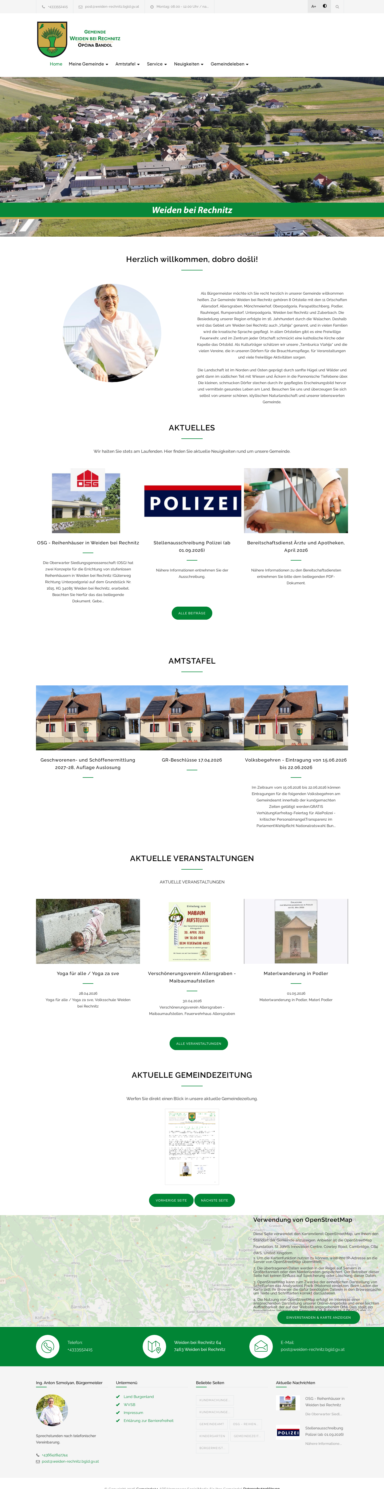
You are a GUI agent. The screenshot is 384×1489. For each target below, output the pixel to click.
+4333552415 (58, 7)
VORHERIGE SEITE (171, 1189)
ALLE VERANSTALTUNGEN (198, 1033)
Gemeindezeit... (247, 1425)
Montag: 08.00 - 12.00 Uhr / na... (183, 7)
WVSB (129, 1393)
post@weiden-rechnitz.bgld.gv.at (112, 7)
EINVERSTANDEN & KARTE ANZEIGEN (318, 1306)
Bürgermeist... (212, 1437)
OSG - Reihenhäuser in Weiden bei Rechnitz (88, 531)
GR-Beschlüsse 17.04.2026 (192, 749)
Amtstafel (213, 39)
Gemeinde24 (147, 1478)
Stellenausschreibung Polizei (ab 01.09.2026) (324, 1420)
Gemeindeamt (211, 1413)
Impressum (133, 1401)
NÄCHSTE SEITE (214, 1189)
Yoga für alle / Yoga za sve (88, 962)
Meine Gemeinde (174, 39)
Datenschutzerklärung (261, 1478)
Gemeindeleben (315, 39)
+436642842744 (55, 1444)
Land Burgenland (139, 1385)
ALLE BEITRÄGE (192, 602)
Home (141, 39)
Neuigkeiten (274, 39)
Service (242, 39)
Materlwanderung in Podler (296, 962)
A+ (313, 6)
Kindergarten (212, 1425)
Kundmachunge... (214, 1389)
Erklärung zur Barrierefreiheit (149, 1409)
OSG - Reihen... (245, 1413)
